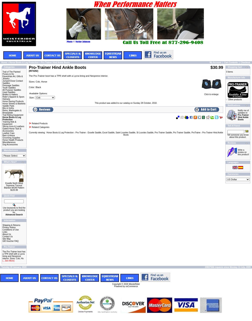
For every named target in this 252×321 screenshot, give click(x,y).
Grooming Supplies (11, 138)
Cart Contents (231, 62)
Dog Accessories (10, 144)
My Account (215, 62)
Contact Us (7, 236)
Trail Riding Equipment (12, 115)
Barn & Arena (8, 135)
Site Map (6, 239)
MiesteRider (134, 284)
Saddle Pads (8, 106)
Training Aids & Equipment (9, 123)
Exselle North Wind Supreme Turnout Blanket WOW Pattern (14, 185)
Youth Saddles (9, 88)
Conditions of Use (10, 230)
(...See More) (8, 261)
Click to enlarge (211, 93)
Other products (235, 99)
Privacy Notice (9, 227)
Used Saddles (8, 92)
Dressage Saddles (10, 85)
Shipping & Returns (11, 225)
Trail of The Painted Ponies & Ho (11, 73)
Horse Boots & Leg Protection (24, 62)
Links (4, 232)
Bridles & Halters (10, 94)
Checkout (245, 62)
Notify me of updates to (243, 115)
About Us (6, 234)
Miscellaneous (8, 142)
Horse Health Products (12, 140)
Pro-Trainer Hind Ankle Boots (55, 62)
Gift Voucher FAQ (10, 241)
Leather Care (8, 133)
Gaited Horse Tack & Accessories (11, 130)
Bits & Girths (8, 108)
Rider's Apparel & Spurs (13, 97)
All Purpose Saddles (11, 90)
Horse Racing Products (13, 101)
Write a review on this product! (243, 152)
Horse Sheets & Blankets (13, 104)
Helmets (6, 99)
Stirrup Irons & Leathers (13, 126)
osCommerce (132, 286)
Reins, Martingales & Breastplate (11, 111)
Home (4, 62)
